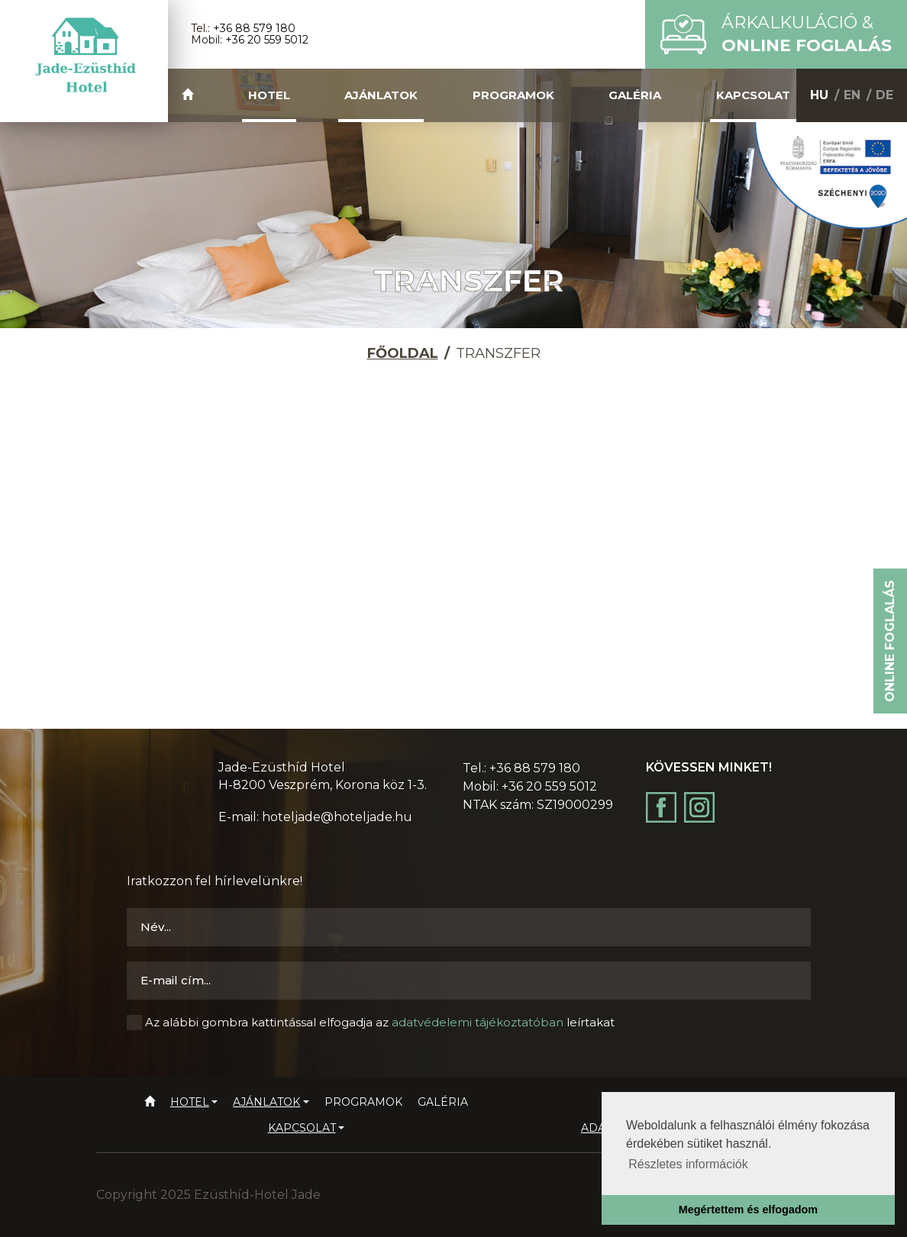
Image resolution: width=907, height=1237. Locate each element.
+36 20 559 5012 (266, 40)
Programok (513, 95)
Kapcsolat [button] (753, 95)
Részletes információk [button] (688, 1164)
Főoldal (402, 353)
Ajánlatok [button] (381, 95)
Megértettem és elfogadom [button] (748, 1209)
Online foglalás (890, 641)
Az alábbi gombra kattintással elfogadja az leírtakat (380, 1022)
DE (884, 95)
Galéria (634, 95)
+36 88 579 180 (254, 28)
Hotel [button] (269, 95)
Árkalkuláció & (806, 34)
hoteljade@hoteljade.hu (337, 817)
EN (852, 95)
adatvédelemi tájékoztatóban (477, 1022)
